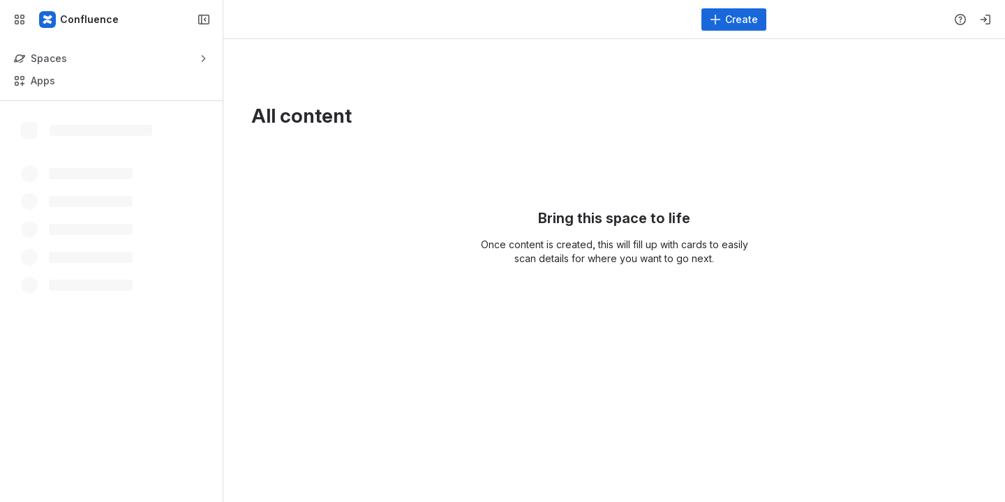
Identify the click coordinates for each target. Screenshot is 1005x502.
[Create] (733, 19)
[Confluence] (79, 19)
